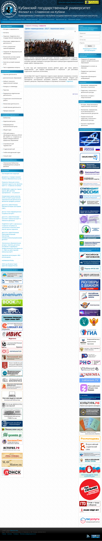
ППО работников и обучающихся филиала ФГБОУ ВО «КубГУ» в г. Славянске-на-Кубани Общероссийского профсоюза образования (12, 137)
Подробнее (69, 81)
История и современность (11, 29)
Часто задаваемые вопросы (11, 67)
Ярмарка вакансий (31, 19)
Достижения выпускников (46, 19)
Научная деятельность (10, 74)
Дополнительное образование (12, 78)
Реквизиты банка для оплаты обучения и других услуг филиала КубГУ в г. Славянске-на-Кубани (12, 183)
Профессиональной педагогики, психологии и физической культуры (88, 118)
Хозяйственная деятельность (12, 107)
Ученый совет (7, 156)
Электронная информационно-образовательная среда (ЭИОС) (21, 22)
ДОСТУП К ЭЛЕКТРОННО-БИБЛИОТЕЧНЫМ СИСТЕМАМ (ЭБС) (11, 206)
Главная (4, 19)
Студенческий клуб (9, 149)
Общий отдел (7, 130)
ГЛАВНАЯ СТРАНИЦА (31, 26)
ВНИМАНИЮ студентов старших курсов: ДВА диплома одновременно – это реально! (12, 190)
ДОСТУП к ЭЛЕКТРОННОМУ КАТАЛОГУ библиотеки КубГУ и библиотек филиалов (11, 218)
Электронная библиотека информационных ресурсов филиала (11, 164)
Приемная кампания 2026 (17, 19)
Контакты (6, 32)
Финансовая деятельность (11, 104)
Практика (6, 90)
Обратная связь (14, 530)
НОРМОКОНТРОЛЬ (8, 260)
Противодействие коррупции (10, 173)
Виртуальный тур (61, 19)
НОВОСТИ (42, 26)
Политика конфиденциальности (28, 534)
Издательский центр (9, 121)
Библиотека (6, 118)
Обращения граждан (74, 19)
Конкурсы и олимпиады (10, 86)
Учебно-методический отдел (11, 152)
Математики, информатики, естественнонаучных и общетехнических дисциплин (89, 111)
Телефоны (16, 534)
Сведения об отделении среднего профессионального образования (90, 60)
